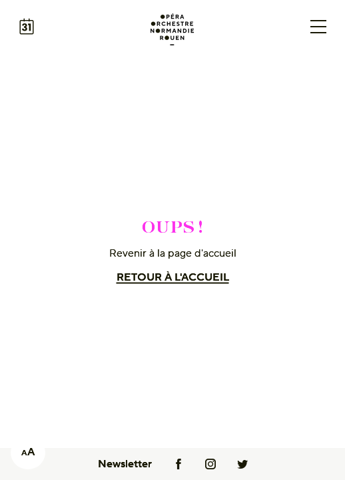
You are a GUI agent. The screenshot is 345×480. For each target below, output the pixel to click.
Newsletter (125, 464)
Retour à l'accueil (173, 277)
